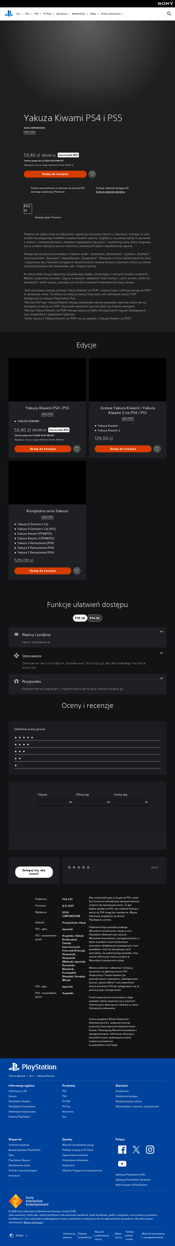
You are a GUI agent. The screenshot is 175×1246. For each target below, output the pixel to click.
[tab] (80, 618)
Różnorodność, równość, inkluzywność (137, 1106)
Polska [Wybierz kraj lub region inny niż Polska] (18, 1235)
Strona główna (17, 1076)
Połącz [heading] (120, 1139)
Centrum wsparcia (19, 1145)
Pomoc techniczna (111, 14)
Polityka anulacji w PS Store (77, 1150)
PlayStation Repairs (19, 1160)
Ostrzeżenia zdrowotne (102, 1008)
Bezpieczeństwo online (129, 1101)
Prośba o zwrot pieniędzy (23, 1170)
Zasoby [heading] (67, 1139)
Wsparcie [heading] (15, 1139)
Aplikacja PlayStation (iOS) (130, 1174)
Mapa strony (118, 1235)
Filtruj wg (82, 794)
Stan (11, 1155)
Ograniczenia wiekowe (75, 1155)
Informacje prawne (69, 1235)
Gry (18, 14)
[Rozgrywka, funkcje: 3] (87, 684)
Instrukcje (14, 1175)
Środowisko (122, 1091)
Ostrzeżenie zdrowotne (75, 1160)
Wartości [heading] (122, 1085)
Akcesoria (61, 14)
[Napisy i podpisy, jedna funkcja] (87, 637)
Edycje (42, 794)
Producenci (68, 1165)
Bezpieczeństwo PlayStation (24, 1150)
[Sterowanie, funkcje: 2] (87, 661)
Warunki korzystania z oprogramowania (153, 1235)
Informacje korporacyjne (22, 1111)
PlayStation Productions (22, 1106)
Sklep (93, 14)
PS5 (27, 14)
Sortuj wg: (121, 794)
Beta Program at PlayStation (131, 1185)
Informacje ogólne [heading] (21, 1085)
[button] (110, 192)
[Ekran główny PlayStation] (9, 13)
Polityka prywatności (85, 1235)
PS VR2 (66, 1101)
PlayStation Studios (19, 1101)
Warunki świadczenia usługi (78, 1145)
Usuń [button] (154, 867)
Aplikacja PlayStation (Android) (133, 1179)
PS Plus (47, 14)
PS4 (36, 14)
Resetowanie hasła (19, 1165)
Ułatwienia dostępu (127, 1096)
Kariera (13, 1096)
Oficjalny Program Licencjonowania (82, 1170)
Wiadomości (78, 14)
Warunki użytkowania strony (102, 1235)
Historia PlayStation (20, 1116)
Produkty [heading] (68, 1085)
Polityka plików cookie (129, 1235)
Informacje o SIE (18, 1091)
